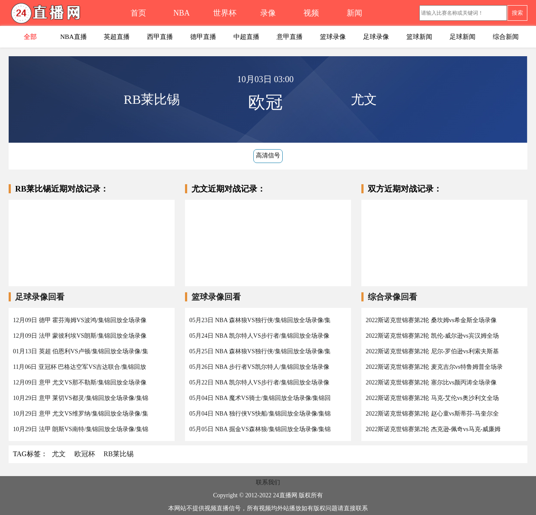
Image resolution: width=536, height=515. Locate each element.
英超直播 (117, 36)
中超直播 (246, 36)
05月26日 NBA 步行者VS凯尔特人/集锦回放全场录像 (259, 367)
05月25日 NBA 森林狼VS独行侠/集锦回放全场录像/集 (260, 351)
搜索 (517, 13)
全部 (30, 36)
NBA (181, 13)
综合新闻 (506, 36)
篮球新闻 (419, 36)
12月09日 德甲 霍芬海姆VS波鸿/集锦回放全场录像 (80, 320)
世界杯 (224, 13)
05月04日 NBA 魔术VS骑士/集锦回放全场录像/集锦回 (260, 398)
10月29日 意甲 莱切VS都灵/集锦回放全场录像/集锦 (80, 398)
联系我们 (268, 482)
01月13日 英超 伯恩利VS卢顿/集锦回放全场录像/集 (80, 351)
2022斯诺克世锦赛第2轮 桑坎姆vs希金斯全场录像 (431, 320)
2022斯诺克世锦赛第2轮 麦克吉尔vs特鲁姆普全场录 (434, 367)
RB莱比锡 (119, 453)
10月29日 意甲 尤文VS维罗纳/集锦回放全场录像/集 (80, 413)
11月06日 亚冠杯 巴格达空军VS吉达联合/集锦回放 (79, 367)
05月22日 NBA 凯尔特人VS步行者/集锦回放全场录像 (259, 382)
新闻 (354, 13)
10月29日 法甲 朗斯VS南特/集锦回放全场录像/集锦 (80, 429)
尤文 (59, 453)
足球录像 (376, 36)
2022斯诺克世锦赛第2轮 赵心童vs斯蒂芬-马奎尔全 (432, 413)
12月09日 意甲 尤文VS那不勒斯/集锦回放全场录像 (80, 382)
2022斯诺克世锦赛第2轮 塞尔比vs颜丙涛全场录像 (431, 382)
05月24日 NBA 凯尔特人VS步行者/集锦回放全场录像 (259, 336)
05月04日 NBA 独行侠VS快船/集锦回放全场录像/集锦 (260, 413)
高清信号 (268, 155)
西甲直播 (160, 36)
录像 (268, 13)
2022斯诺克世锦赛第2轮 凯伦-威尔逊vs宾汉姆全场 (432, 336)
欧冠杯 (84, 453)
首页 (138, 13)
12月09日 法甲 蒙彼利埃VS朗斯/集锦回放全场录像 (80, 336)
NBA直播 (73, 36)
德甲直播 (203, 36)
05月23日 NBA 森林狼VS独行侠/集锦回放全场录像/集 (260, 320)
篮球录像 (333, 36)
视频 (311, 13)
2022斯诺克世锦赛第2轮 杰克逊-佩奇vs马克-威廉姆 (433, 429)
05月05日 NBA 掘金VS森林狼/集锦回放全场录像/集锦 (260, 429)
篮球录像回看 (216, 296)
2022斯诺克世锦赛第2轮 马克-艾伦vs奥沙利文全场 (432, 398)
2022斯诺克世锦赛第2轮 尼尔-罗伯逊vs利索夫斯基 (432, 351)
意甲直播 (290, 36)
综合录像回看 (392, 296)
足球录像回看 (39, 296)
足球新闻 (462, 36)
